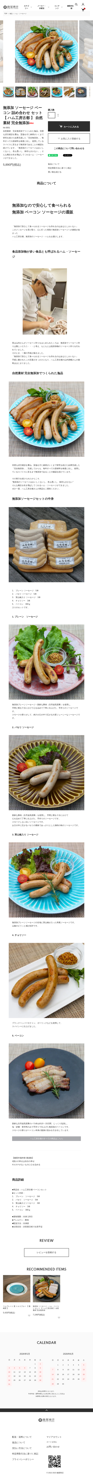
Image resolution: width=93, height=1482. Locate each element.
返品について (54, 164)
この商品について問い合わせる (69, 148)
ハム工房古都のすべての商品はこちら (46, 1139)
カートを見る (51, 1442)
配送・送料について (22, 1437)
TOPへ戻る (46, 1410)
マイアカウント (54, 1437)
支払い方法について (22, 1448)
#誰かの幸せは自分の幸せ (23, 1161)
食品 (11, 13)
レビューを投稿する (46, 1252)
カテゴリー (26, 7)
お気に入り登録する (69, 138)
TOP (5, 13)
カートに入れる (69, 126)
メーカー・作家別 (41, 7)
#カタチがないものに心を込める (26, 1165)
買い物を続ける (55, 172)
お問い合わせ (53, 1447)
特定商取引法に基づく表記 (59, 168)
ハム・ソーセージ (20, 13)
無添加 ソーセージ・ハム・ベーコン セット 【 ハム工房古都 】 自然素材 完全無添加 (46, 1308)
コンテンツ (56, 7)
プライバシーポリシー (23, 1459)
